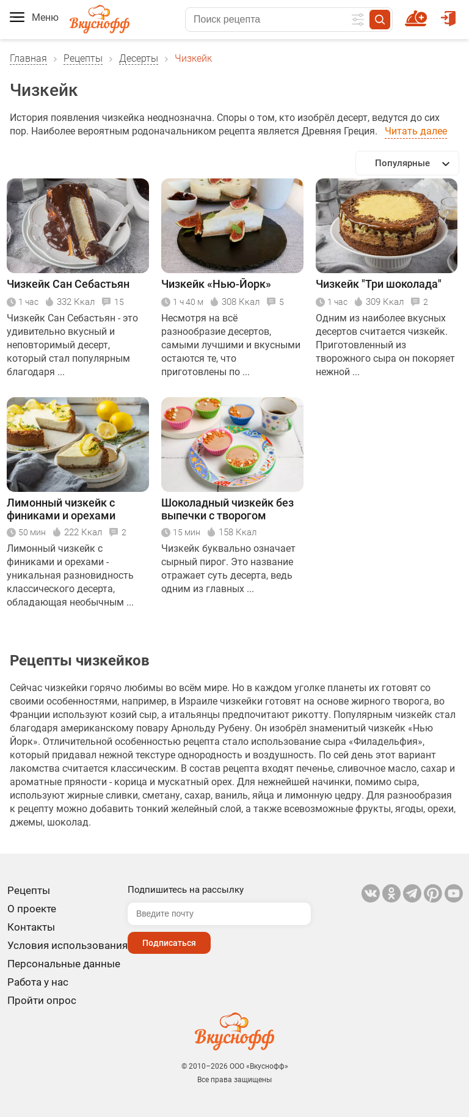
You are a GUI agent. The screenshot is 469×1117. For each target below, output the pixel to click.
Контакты (31, 927)
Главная (28, 58)
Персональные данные (63, 964)
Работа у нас (37, 982)
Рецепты (83, 58)
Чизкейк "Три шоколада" (379, 283)
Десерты (138, 58)
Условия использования (67, 945)
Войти (448, 13)
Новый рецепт (418, 13)
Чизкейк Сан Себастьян (68, 283)
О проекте (31, 909)
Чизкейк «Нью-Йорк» (216, 283)
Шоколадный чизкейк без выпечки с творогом (227, 509)
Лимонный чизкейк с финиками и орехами (61, 509)
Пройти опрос (41, 1000)
